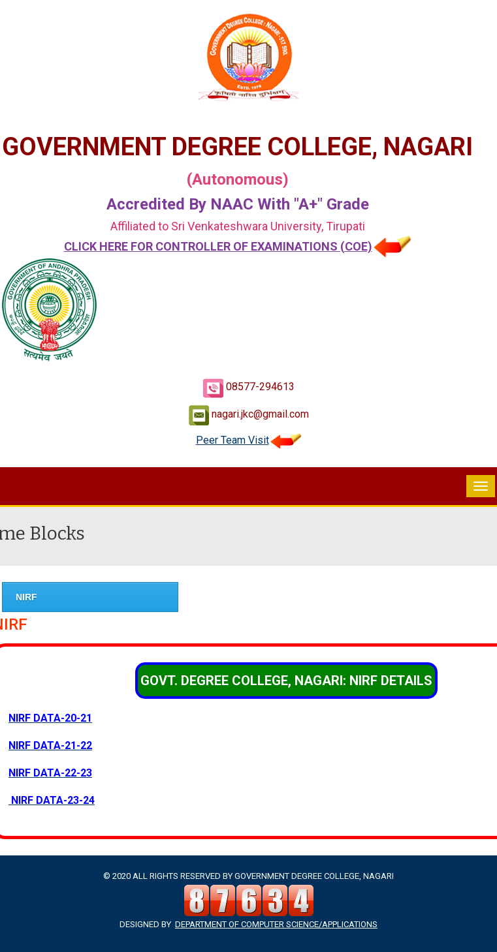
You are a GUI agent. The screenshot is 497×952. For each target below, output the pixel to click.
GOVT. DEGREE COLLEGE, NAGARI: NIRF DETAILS (286, 680)
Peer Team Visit (249, 440)
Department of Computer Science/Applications (276, 924)
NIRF (26, 597)
